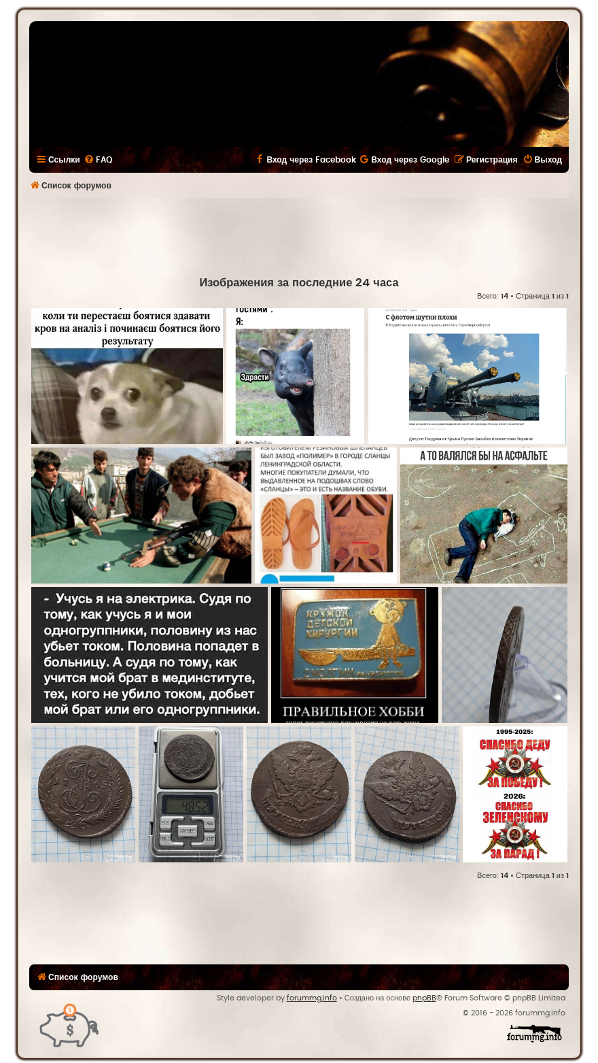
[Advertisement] (299, 235)
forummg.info (312, 998)
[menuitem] (98, 160)
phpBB (424, 998)
